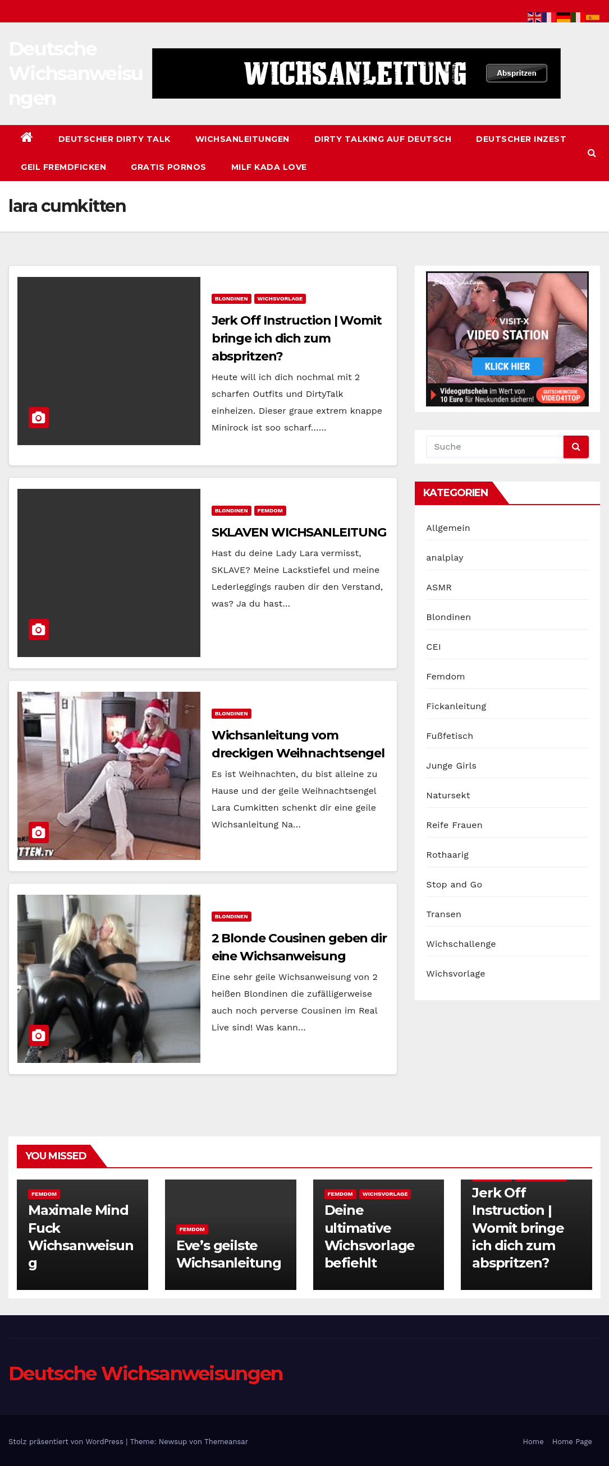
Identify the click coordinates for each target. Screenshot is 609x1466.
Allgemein (448, 527)
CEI (433, 646)
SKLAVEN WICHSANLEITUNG (299, 532)
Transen (443, 914)
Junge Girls (451, 765)
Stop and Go (454, 884)
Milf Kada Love (269, 167)
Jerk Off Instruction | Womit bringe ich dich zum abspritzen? (297, 338)
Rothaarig (447, 854)
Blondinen (231, 298)
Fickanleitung (456, 706)
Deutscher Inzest (521, 139)
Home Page (572, 1441)
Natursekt (448, 795)
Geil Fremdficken (63, 167)
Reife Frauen (454, 825)
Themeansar (226, 1441)
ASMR (439, 587)
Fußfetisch (449, 735)
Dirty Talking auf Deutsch (383, 139)
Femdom (270, 510)
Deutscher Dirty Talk (114, 139)
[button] (592, 152)
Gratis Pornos (169, 167)
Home (533, 1441)
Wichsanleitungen (242, 139)
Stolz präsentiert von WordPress (67, 1441)
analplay (444, 557)
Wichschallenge (461, 943)
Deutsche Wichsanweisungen (75, 73)
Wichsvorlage (280, 298)
